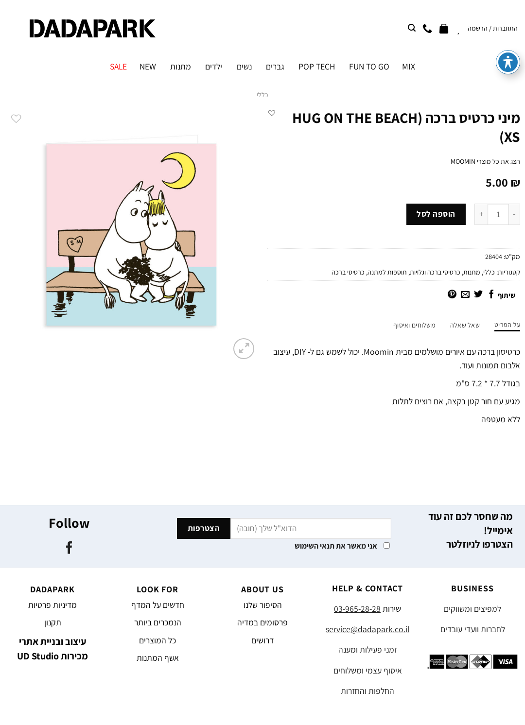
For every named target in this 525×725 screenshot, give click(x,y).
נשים (244, 66)
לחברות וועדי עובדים (472, 629)
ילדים (213, 66)
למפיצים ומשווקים (472, 608)
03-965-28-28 (357, 608)
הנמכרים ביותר (157, 622)
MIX (408, 66)
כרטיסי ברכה (348, 272)
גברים (275, 66)
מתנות (180, 66)
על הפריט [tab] (507, 324)
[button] (271, 112)
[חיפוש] (412, 27)
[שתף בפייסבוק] (491, 295)
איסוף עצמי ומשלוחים (367, 670)
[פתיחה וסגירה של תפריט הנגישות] (508, 36)
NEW (148, 66)
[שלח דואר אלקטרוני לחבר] (465, 295)
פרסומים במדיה (262, 622)
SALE (118, 66)
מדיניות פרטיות (52, 604)
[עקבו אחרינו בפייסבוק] (69, 548)
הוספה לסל (436, 213)
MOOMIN (463, 161)
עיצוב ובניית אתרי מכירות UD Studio (52, 648)
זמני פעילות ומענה (367, 649)
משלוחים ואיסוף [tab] (414, 325)
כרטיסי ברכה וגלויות (435, 272)
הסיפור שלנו (263, 604)
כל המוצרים (157, 640)
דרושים (262, 640)
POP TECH (316, 66)
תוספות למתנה (387, 272)
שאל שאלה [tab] (465, 325)
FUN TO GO (369, 66)
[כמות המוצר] (498, 214)
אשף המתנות (158, 657)
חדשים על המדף (157, 604)
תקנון (52, 622)
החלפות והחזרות (367, 690)
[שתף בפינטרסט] (452, 295)
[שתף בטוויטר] (478, 295)
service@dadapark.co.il (367, 629)
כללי (262, 94)
